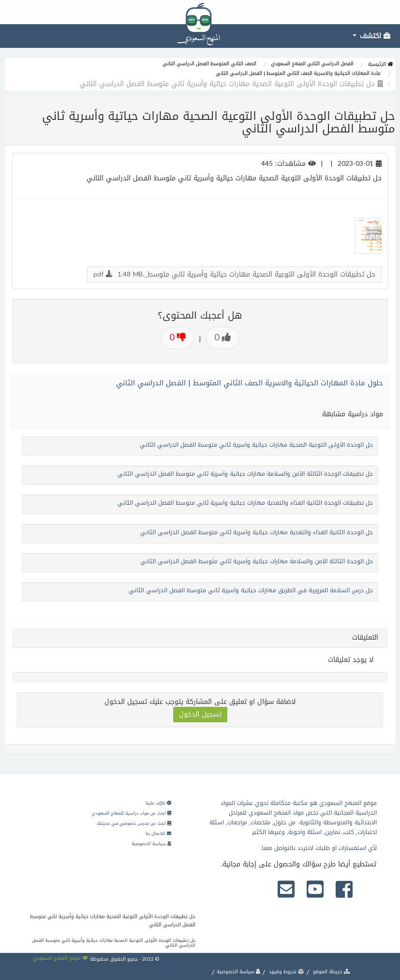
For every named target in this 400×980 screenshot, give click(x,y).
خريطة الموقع (330, 971)
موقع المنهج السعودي (61, 958)
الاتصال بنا (158, 833)
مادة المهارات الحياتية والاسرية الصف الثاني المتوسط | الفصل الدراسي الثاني (298, 73)
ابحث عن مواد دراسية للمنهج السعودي (131, 813)
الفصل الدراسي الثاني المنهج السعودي (312, 63)
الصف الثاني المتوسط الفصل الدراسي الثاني (209, 63)
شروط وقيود (285, 971)
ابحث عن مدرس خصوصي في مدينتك (134, 823)
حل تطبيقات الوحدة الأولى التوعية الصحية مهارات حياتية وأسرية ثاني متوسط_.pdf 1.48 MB (234, 274)
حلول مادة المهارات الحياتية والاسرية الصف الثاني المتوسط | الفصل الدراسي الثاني (249, 383)
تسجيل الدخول (200, 714)
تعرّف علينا (158, 803)
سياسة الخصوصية (151, 843)
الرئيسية (380, 64)
